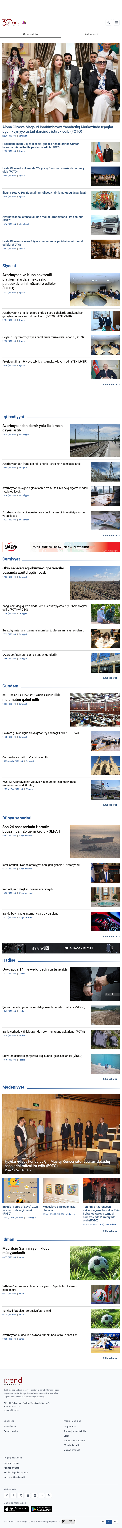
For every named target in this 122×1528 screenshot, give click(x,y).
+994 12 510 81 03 (12, 1406)
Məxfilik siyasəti (11, 1468)
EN (103, 1522)
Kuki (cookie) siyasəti (14, 1477)
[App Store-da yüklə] (16, 1509)
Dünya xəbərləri (16, 818)
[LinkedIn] (42, 1495)
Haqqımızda (70, 1426)
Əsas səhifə (30, 34)
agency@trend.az (12, 1410)
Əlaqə (66, 1436)
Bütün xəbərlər (109, 384)
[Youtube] (28, 1495)
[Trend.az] (14, 22)
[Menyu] (116, 22)
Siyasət (9, 265)
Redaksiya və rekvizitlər (75, 1431)
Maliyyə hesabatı (72, 1450)
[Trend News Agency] (13, 1381)
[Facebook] (14, 1495)
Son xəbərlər (10, 1426)
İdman (8, 1239)
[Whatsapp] (7, 1495)
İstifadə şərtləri (11, 1463)
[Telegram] (35, 1495)
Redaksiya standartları (75, 1440)
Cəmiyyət (11, 559)
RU (115, 1522)
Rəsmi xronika (11, 1431)
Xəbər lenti (91, 34)
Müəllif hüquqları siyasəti (16, 1472)
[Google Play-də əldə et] (41, 1509)
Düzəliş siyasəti (71, 1445)
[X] (21, 1495)
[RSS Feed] (49, 1495)
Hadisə (8, 960)
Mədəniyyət (13, 1087)
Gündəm (10, 686)
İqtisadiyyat (13, 416)
